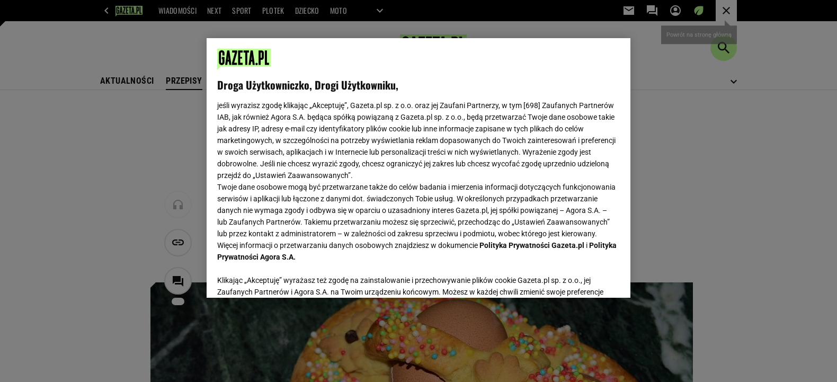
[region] (418, 168)
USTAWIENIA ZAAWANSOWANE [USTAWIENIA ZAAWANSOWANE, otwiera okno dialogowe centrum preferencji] (286, 276)
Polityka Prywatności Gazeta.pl (531, 245)
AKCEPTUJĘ (584, 277)
